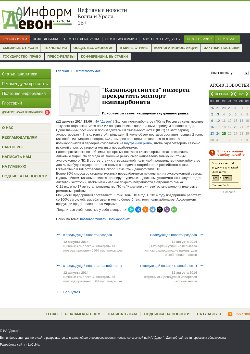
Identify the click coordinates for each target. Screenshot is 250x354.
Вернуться (68, 292)
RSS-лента (239, 314)
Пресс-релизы (60, 56)
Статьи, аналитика (19, 74)
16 (212, 127)
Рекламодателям (19, 137)
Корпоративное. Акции (176, 48)
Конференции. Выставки (104, 56)
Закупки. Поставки (222, 48)
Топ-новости (15, 39)
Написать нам (16, 157)
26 (212, 108)
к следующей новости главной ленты (172, 265)
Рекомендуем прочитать (25, 84)
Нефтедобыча (45, 39)
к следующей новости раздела (177, 234)
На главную (14, 166)
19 (229, 127)
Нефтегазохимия (121, 39)
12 (229, 121)
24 (218, 133)
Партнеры (12, 147)
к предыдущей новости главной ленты (89, 265)
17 (218, 127)
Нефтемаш (227, 39)
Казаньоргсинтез (93, 219)
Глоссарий (12, 103)
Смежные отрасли (20, 48)
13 (235, 121)
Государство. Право (22, 56)
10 (218, 121)
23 (212, 133)
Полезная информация (24, 93)
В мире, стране (134, 48)
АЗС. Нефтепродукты (161, 39)
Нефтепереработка (81, 39)
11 (224, 121)
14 (241, 121)
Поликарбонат (119, 219)
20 (235, 127)
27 (218, 108)
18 (224, 127)
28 (224, 108)
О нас (8, 128)
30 (235, 108)
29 (229, 108)
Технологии (55, 48)
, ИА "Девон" (102, 121)
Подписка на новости (24, 176)
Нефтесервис (199, 39)
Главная (62, 71)
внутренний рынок (138, 143)
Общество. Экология (93, 48)
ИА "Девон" (156, 337)
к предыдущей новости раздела (84, 234)
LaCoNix (34, 344)
